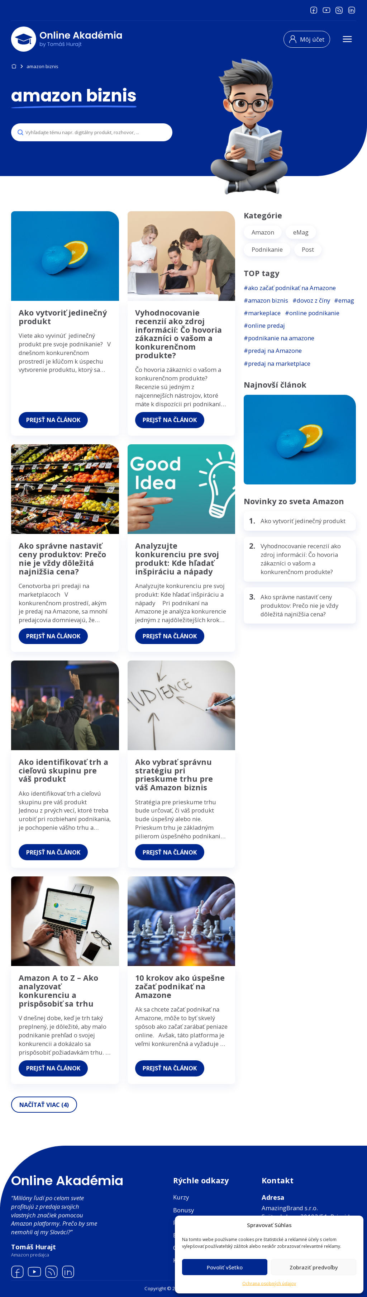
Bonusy (183, 1210)
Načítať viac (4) (45, 1116)
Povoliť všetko (225, 1267)
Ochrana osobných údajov (269, 1284)
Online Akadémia (67, 1180)
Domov (13, 66)
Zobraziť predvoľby (314, 1267)
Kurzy (181, 1197)
